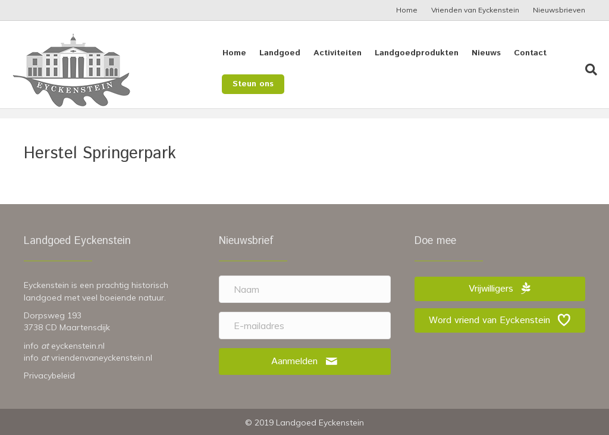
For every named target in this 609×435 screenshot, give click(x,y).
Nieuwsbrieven (559, 9)
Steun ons (251, 84)
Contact (529, 53)
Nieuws (485, 53)
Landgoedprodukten (415, 53)
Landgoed (278, 53)
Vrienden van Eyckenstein (475, 9)
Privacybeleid (49, 375)
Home (406, 9)
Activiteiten (336, 53)
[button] (305, 361)
